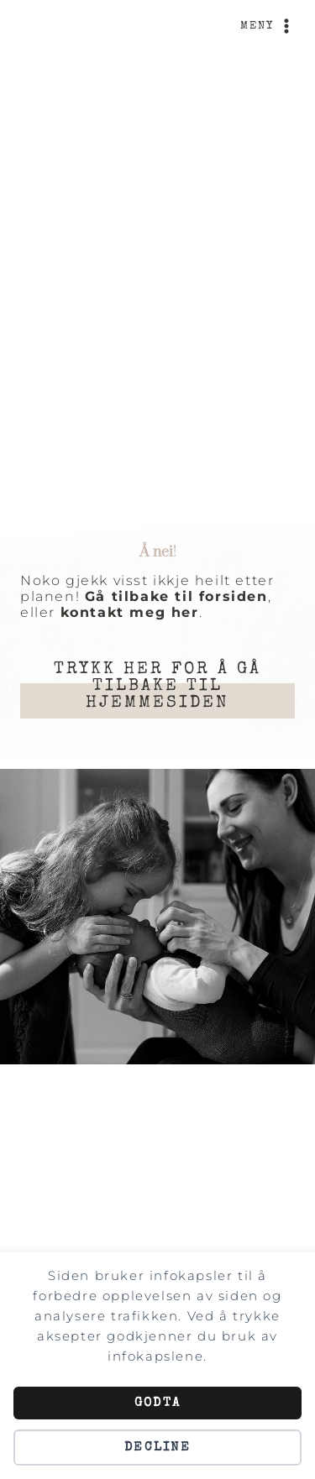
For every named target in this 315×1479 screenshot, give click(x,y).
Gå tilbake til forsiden (176, 596)
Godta (157, 1403)
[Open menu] (268, 26)
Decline (157, 1447)
